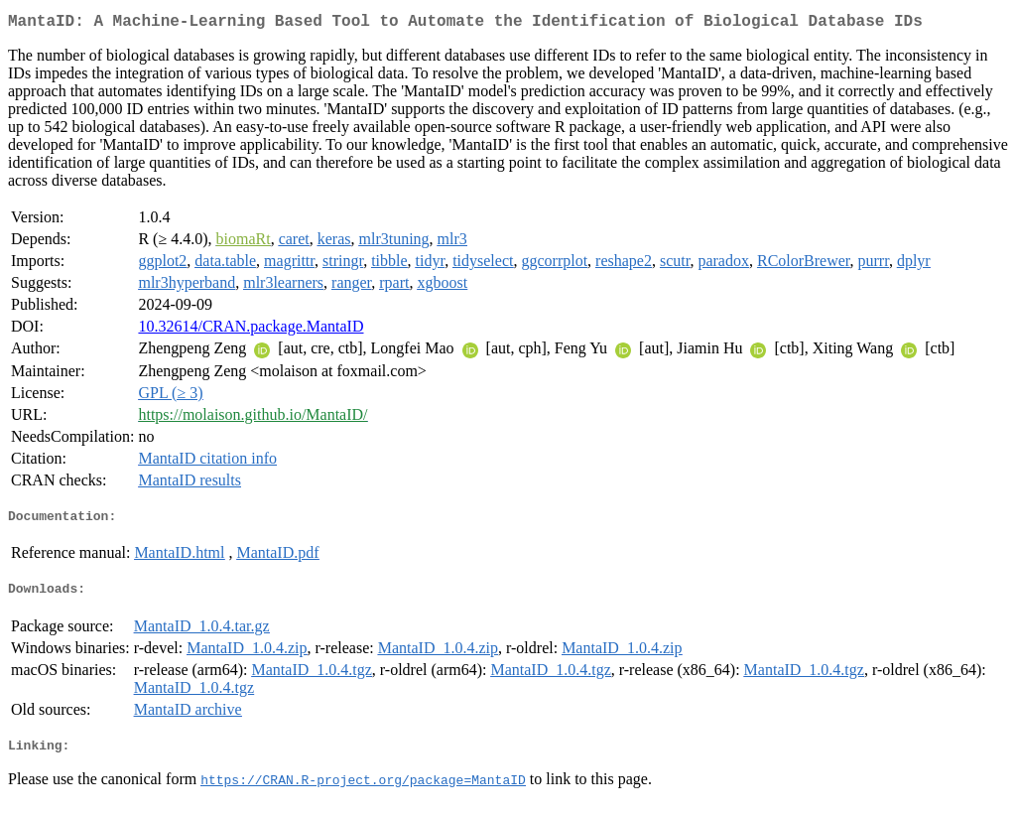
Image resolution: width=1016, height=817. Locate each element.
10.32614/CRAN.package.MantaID (250, 330)
